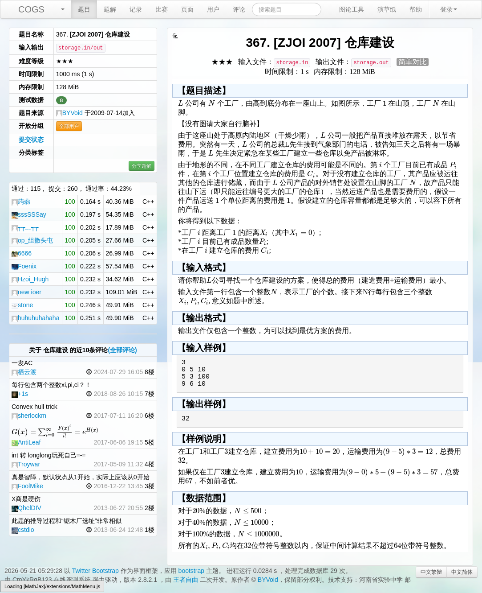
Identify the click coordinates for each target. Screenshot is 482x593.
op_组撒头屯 (32, 240)
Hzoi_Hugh (30, 279)
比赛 (161, 9)
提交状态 (31, 139)
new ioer (26, 292)
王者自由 (185, 579)
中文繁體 (431, 572)
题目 (84, 9)
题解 (110, 9)
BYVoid (69, 112)
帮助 (415, 9)
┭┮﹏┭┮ (25, 227)
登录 (448, 9)
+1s (20, 393)
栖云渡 (24, 371)
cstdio (23, 529)
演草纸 (386, 9)
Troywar (26, 464)
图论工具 (351, 9)
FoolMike (27, 486)
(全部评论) (122, 350)
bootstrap (191, 570)
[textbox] (55, 432)
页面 (187, 9)
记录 (136, 9)
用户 (213, 9)
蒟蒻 (21, 201)
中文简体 (462, 572)
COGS (31, 9)
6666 (22, 253)
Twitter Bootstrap (95, 570)
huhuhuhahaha (35, 317)
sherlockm (29, 415)
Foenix (24, 266)
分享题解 (141, 166)
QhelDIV (26, 507)
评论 (239, 9)
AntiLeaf (26, 442)
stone (22, 305)
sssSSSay (29, 214)
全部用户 (69, 126)
